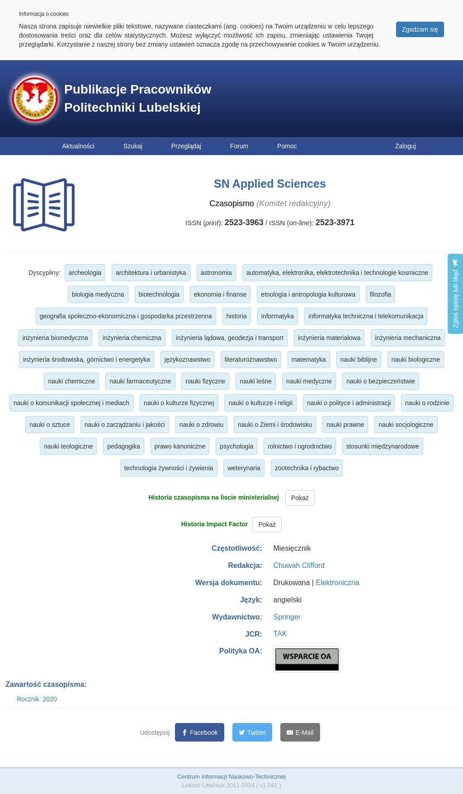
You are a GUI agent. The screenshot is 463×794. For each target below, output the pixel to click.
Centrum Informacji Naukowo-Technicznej (231, 776)
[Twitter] (252, 732)
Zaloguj (405, 146)
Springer (286, 617)
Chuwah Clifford (299, 565)
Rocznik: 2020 (37, 699)
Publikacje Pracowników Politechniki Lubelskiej (137, 98)
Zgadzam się (420, 29)
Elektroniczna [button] (337, 582)
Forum (239, 146)
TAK (280, 634)
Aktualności (78, 146)
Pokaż (300, 497)
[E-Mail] (300, 732)
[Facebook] (199, 732)
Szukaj (132, 146)
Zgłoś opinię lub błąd (455, 294)
